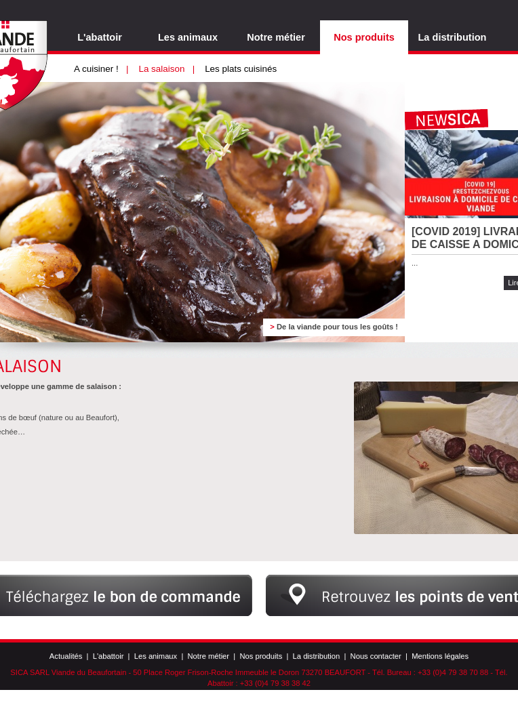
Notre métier (276, 28)
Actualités (66, 656)
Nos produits (364, 28)
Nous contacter (376, 656)
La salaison (166, 60)
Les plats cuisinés (241, 60)
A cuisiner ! (101, 60)
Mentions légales (440, 656)
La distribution (452, 28)
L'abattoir (100, 28)
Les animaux (188, 28)
